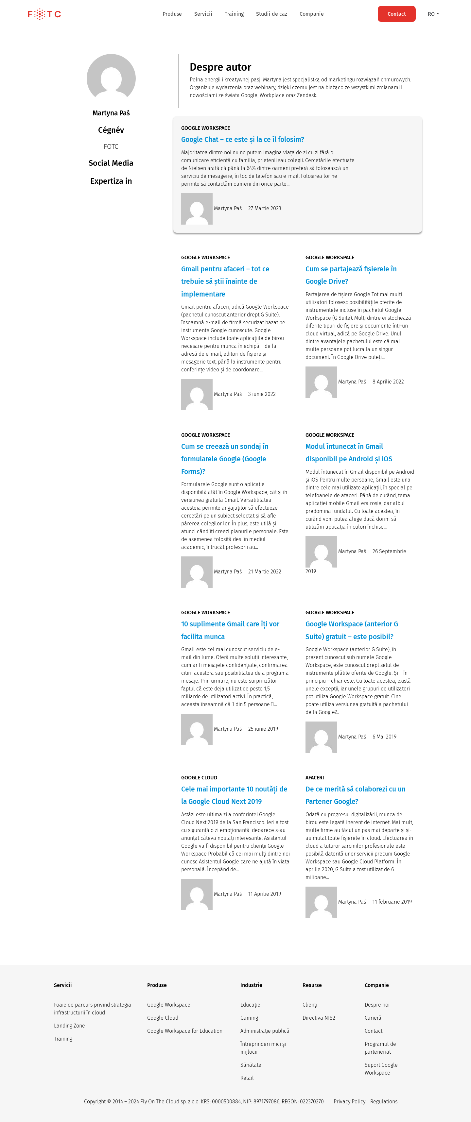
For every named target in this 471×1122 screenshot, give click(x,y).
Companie (312, 14)
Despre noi (377, 1005)
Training (234, 14)
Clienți (310, 1005)
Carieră (373, 1018)
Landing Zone (69, 1026)
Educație (250, 1005)
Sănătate (250, 1065)
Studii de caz (271, 14)
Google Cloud (162, 1018)
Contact (373, 1031)
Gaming (249, 1018)
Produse (172, 14)
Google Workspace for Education (184, 1031)
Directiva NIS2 (319, 1018)
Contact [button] (397, 14)
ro (432, 14)
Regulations (383, 1101)
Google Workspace (168, 1005)
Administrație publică (264, 1031)
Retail (247, 1078)
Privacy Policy (349, 1101)
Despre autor (221, 67)
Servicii (203, 14)
